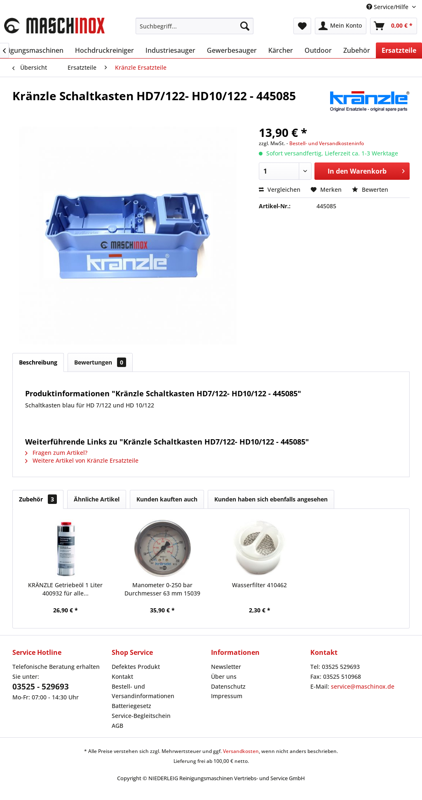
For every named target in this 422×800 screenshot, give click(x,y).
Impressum (226, 696)
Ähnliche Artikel (97, 499)
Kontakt (122, 676)
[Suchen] (244, 26)
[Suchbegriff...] (195, 26)
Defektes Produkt (136, 667)
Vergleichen (279, 189)
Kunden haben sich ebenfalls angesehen (271, 499)
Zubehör (38, 499)
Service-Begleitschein (141, 716)
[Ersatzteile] (399, 50)
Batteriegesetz (131, 706)
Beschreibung (38, 362)
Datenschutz (228, 686)
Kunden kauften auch (166, 499)
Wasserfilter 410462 (259, 585)
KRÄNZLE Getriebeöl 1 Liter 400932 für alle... (65, 589)
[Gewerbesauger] (232, 50)
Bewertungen (100, 362)
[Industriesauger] (170, 50)
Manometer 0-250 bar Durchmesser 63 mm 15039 (162, 589)
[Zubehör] (357, 50)
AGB (117, 725)
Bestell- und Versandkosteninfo (326, 143)
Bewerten (370, 189)
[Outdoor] (318, 50)
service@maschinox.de (362, 686)
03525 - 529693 (40, 686)
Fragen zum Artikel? (56, 452)
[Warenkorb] (393, 26)
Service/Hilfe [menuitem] (388, 7)
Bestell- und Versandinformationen (143, 691)
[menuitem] (195, 26)
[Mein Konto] (340, 26)
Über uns (224, 676)
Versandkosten (241, 751)
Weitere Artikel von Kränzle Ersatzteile (81, 460)
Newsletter (226, 667)
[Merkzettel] (302, 26)
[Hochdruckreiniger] (104, 50)
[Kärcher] (281, 50)
